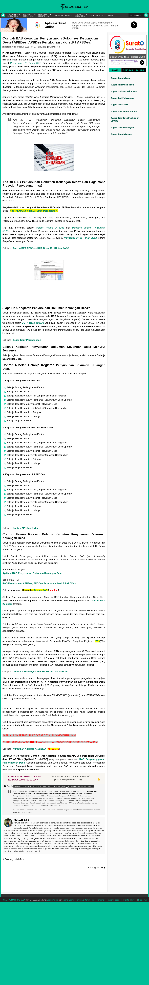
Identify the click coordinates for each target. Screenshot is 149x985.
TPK (97, 641)
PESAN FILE (112, 15)
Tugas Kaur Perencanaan (27, 340)
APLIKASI (79, 15)
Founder (109, 891)
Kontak (127, 891)
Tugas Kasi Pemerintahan (124, 91)
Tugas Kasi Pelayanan (122, 98)
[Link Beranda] (3, 15)
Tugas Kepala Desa (121, 78)
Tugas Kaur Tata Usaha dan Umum (125, 119)
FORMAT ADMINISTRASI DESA (13, 891)
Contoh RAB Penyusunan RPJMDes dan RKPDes (40, 671)
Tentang (100, 891)
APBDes (17, 786)
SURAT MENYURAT (96, 15)
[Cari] (146, 15)
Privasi (134, 891)
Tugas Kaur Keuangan (122, 127)
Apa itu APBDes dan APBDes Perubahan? (33, 210)
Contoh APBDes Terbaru (26, 528)
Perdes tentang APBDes (50, 228)
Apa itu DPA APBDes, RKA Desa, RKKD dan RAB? (41, 248)
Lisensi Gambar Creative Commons (78, 891)
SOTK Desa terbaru (33, 323)
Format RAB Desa (44, 786)
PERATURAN (43, 15)
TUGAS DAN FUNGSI (62, 15)
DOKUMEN (28, 15)
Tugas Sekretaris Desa (122, 84)
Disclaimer (142, 891)
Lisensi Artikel (52, 891)
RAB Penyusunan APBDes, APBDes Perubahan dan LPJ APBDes (39, 583)
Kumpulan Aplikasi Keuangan (29, 749)
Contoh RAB (41, 590)
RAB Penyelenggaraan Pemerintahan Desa (73, 786)
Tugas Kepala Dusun (121, 134)
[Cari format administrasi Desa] (136, 15)
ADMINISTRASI (13, 15)
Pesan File (118, 891)
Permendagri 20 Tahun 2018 (25, 63)
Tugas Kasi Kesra (120, 104)
